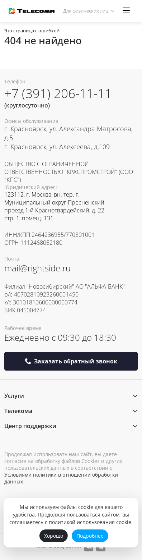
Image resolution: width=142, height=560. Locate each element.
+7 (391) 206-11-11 (58, 93)
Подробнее (90, 535)
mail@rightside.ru (37, 268)
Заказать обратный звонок (71, 361)
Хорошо (53, 535)
